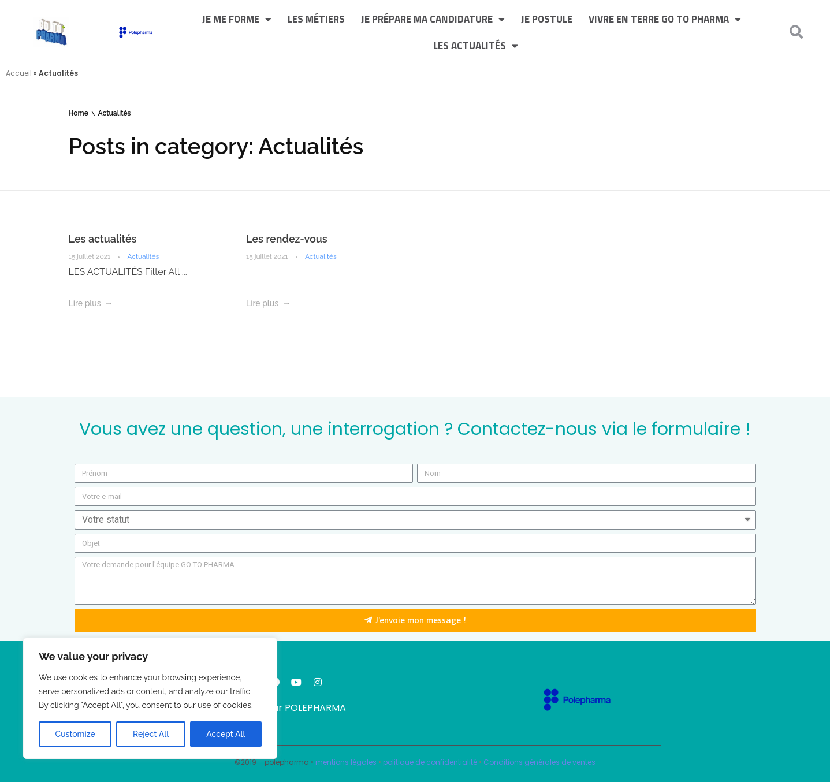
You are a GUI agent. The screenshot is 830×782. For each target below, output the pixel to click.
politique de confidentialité (430, 762)
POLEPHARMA (315, 707)
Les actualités (475, 46)
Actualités (143, 256)
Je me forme (236, 19)
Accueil (19, 73)
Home (78, 113)
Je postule (546, 19)
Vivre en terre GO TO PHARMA (665, 19)
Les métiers (316, 19)
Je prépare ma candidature (433, 19)
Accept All (225, 734)
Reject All (151, 734)
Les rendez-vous (286, 239)
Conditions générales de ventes (539, 762)
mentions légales (346, 762)
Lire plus (85, 303)
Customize (75, 734)
